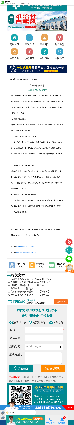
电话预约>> (61, 302)
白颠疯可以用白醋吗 (18, 285)
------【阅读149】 (38, 285)
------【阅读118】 (42, 282)
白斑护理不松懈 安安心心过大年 (25, 247)
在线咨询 (62, 420)
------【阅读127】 (29, 288)
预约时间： (16, 346)
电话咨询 (50, 420)
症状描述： (16, 355)
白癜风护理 (34, 79)
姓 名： (13, 329)
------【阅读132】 (42, 294)
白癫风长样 (13, 288)
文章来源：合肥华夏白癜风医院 (37, 90)
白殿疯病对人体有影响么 (20, 282)
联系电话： (16, 338)
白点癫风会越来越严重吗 (20, 291)
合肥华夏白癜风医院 (23, 79)
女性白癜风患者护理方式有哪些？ (26, 252)
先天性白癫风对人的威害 (20, 294)
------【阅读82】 (42, 291)
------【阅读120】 (45, 279)
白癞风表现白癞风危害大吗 (21, 279)
